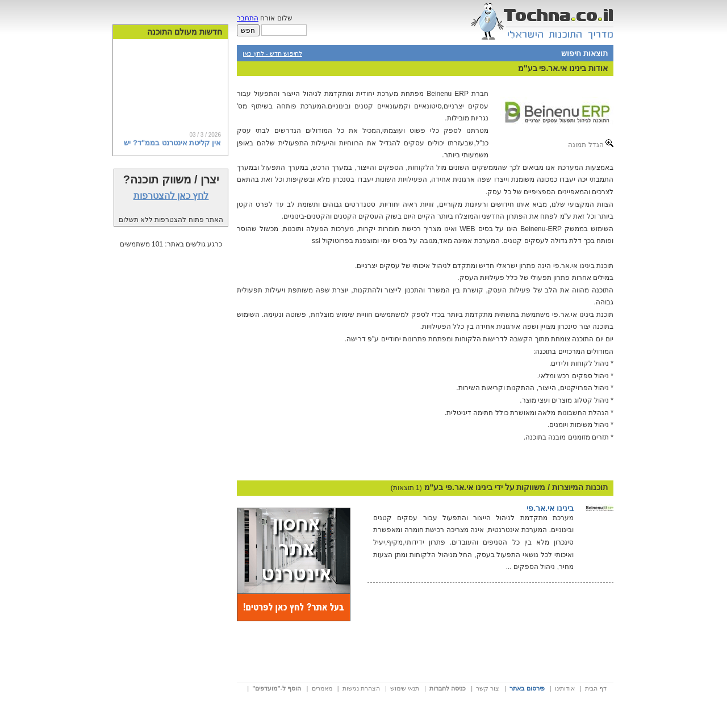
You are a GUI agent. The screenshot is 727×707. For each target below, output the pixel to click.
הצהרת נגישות (361, 688)
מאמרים (322, 688)
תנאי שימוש (404, 688)
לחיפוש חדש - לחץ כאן (272, 53)
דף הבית (596, 688)
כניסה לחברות (447, 688)
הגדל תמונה (590, 144)
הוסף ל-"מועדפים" (276, 688)
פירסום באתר (526, 688)
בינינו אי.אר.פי (550, 508)
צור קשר (487, 688)
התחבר (247, 18)
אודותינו (565, 688)
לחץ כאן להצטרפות (171, 195)
